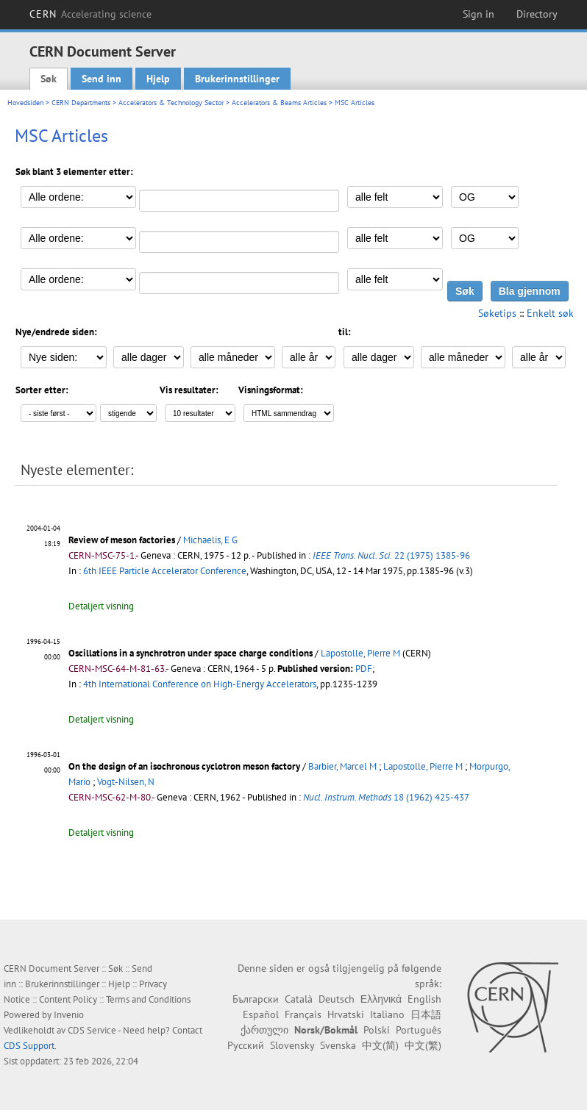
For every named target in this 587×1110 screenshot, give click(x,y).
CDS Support (29, 1045)
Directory (537, 14)
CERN (90, 14)
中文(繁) (423, 1045)
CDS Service (92, 1030)
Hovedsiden (25, 102)
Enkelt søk (550, 313)
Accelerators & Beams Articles (279, 102)
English (424, 999)
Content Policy (68, 999)
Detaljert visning (101, 606)
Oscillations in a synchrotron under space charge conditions (190, 653)
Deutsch (337, 999)
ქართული (264, 1029)
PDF (363, 668)
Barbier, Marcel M (342, 766)
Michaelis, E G (210, 540)
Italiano (387, 1014)
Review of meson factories (121, 540)
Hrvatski (345, 1014)
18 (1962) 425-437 (386, 797)
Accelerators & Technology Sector (171, 102)
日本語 (425, 1014)
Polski (376, 1029)
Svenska (338, 1045)
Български (255, 999)
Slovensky (292, 1045)
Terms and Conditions (148, 999)
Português (418, 1029)
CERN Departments (80, 102)
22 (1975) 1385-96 (391, 555)
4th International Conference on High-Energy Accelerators (199, 684)
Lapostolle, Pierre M (360, 653)
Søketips (497, 313)
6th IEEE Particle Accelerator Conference (164, 571)
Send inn (101, 78)
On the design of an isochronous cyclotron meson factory (184, 766)
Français (303, 1014)
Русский (245, 1045)
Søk (48, 78)
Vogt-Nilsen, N (125, 782)
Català (299, 999)
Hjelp (158, 78)
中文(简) (380, 1045)
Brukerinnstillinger (237, 78)
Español (261, 1014)
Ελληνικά (381, 999)
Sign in (478, 14)
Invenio (69, 1015)
